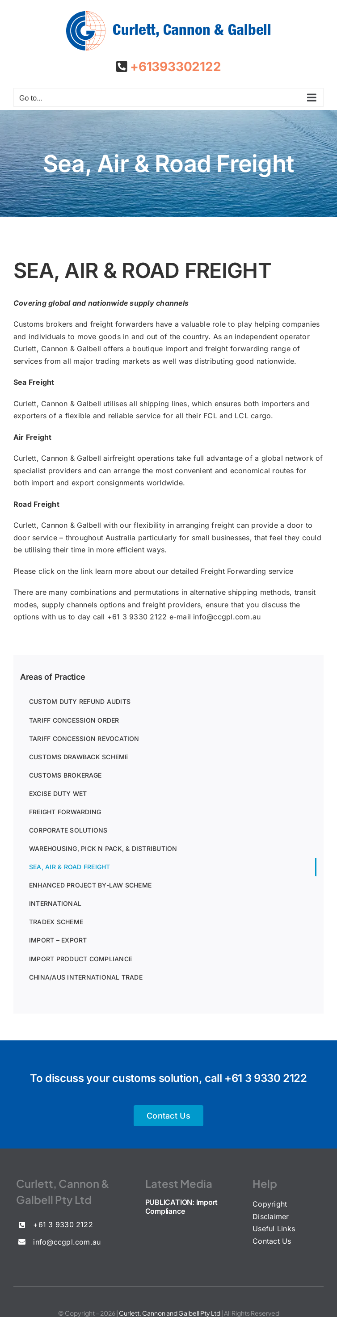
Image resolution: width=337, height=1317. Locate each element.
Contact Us (272, 1241)
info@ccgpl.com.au (227, 616)
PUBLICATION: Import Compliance (181, 1206)
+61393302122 (174, 66)
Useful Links (274, 1228)
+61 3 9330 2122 (265, 1078)
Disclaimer (271, 1216)
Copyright (270, 1203)
